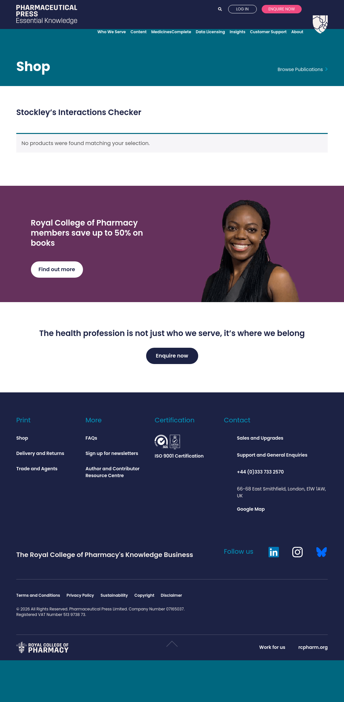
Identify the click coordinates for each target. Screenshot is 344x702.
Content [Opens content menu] (138, 32)
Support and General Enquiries (272, 457)
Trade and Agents (37, 470)
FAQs (91, 440)
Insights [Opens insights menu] (237, 32)
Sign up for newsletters (112, 455)
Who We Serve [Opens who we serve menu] (111, 32)
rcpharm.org (313, 649)
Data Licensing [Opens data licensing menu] (210, 32)
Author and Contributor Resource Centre (113, 474)
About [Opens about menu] (297, 32)
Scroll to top (171, 648)
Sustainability (114, 597)
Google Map (251, 511)
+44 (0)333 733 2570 (260, 474)
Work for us (272, 649)
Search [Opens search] (220, 19)
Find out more (56, 271)
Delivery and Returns (40, 455)
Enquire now (281, 19)
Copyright (144, 597)
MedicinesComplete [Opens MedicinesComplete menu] (171, 32)
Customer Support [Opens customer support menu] (268, 32)
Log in (242, 19)
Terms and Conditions (38, 597)
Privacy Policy (80, 597)
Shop (33, 69)
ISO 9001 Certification (179, 449)
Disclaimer (171, 597)
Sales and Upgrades (260, 440)
